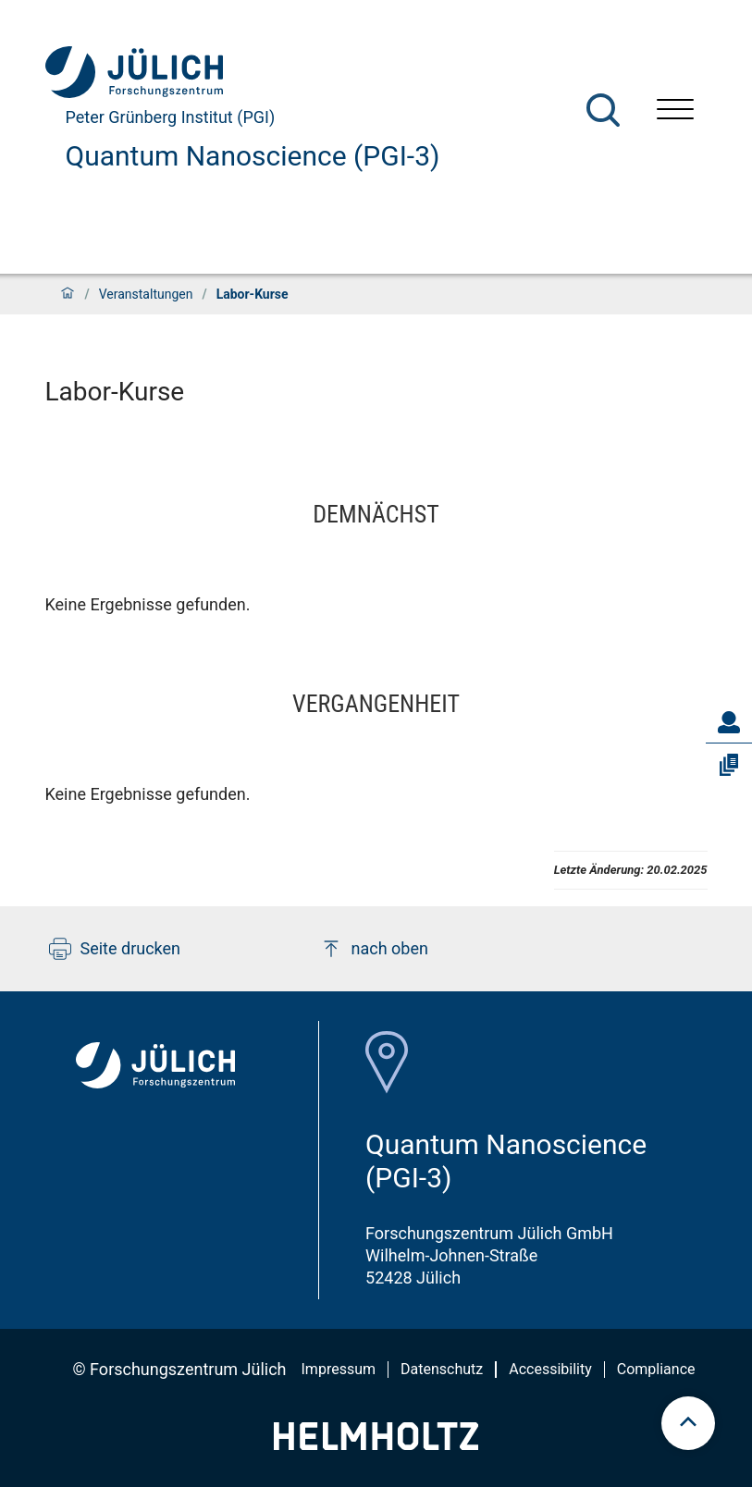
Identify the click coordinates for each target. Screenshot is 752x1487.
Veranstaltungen (146, 294)
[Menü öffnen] (675, 111)
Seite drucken (115, 949)
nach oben (374, 949)
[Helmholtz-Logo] (376, 1444)
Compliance (656, 1369)
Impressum (339, 1369)
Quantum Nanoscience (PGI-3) (253, 156)
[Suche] (603, 110)
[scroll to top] (688, 1423)
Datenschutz (442, 1369)
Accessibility (550, 1369)
